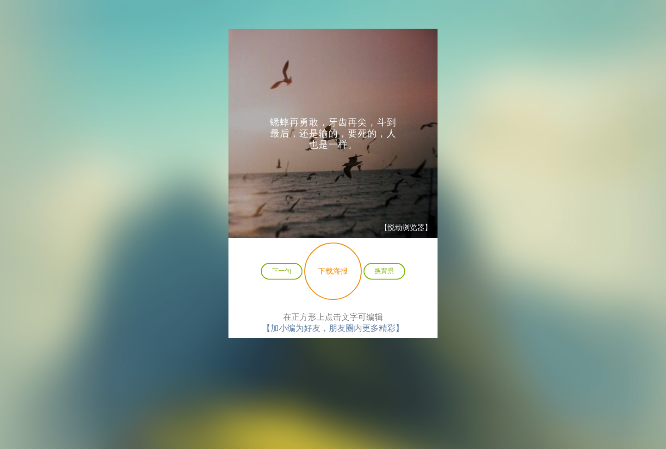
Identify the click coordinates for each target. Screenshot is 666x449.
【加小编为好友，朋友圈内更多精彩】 (333, 328)
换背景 (384, 270)
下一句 (281, 270)
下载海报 (333, 271)
